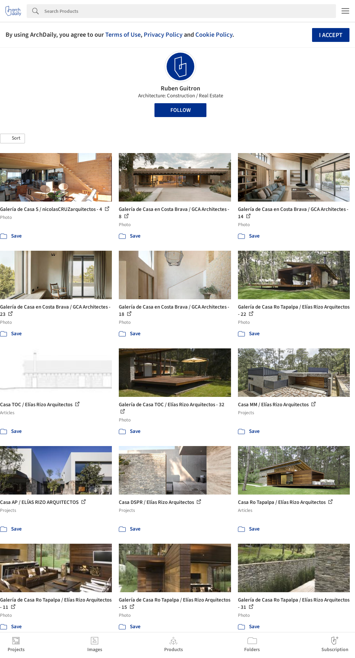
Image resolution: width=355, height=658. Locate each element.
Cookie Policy (213, 34)
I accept (331, 35)
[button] (12, 138)
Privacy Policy (163, 34)
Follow (180, 110)
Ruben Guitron (180, 88)
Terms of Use (123, 34)
